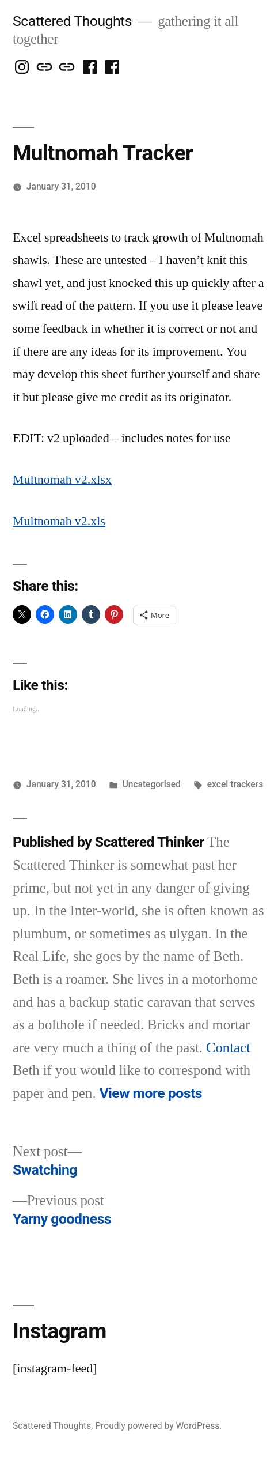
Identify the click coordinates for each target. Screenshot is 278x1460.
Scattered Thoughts (72, 21)
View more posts (151, 1093)
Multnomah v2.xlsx (62, 479)
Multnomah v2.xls (59, 521)
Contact (228, 1048)
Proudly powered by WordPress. (158, 1425)
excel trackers (235, 784)
